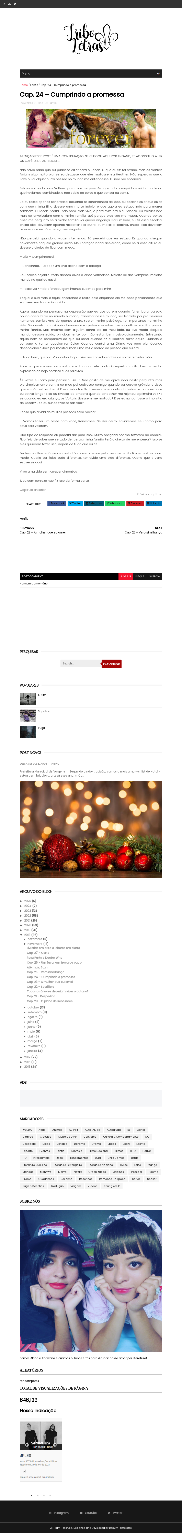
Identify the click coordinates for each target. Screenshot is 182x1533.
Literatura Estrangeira (68, 1165)
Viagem (75, 1186)
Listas (134, 1158)
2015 (27, 1067)
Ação (42, 1130)
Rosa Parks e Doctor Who (44, 958)
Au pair (73, 1130)
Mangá (152, 1165)
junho (31, 1027)
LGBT (98, 1158)
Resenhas (85, 1179)
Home (24, 85)
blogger (126, 576)
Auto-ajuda (92, 1130)
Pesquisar (111, 663)
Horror (147, 1151)
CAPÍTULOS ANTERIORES (42, 161)
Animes (57, 1130)
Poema (153, 1172)
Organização (97, 1172)
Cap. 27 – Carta (38, 953)
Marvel (62, 1172)
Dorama (79, 1144)
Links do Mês (116, 1158)
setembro (34, 1012)
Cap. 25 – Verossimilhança (45, 972)
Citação (28, 1137)
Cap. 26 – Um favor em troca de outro (54, 963)
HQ (25, 1158)
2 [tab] (38, 1495)
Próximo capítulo (149, 494)
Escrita (140, 1144)
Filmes (119, 1151)
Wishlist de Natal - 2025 (39, 764)
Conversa (89, 1137)
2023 (28, 911)
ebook (112, 1144)
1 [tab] (32, 1495)
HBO (133, 1151)
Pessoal (136, 1172)
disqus (139, 576)
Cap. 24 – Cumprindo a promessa (51, 977)
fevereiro (34, 1046)
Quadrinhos (46, 1179)
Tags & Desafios (33, 1186)
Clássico (45, 1137)
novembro (35, 944)
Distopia (62, 1144)
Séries (136, 1179)
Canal (141, 1130)
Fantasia (76, 1151)
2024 (28, 906)
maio (31, 1032)
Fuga (41, 728)
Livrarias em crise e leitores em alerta (53, 948)
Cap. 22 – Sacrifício (40, 987)
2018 (27, 935)
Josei (60, 1158)
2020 (28, 925)
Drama (96, 1144)
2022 (28, 916)
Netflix (78, 1172)
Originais (119, 1172)
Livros (124, 1165)
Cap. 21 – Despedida (41, 996)
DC (147, 1137)
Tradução (57, 1186)
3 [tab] (44, 1495)
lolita (137, 1165)
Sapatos (44, 711)
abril (30, 1036)
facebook (154, 576)
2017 (27, 1057)
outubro (33, 1007)
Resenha (66, 1179)
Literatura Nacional (101, 1165)
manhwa (46, 1172)
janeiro (32, 1051)
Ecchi (126, 1144)
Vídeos (92, 1186)
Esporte (28, 1151)
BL (128, 1130)
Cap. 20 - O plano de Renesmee (50, 1001)
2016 (27, 1062)
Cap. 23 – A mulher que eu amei (50, 982)
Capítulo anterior (33, 490)
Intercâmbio (41, 1158)
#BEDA (27, 1130)
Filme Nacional (98, 1151)
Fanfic (34, 85)
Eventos (44, 1151)
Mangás (28, 1172)
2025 (28, 901)
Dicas (46, 1144)
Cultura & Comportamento (121, 1137)
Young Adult (112, 1186)
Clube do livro (67, 1137)
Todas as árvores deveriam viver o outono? (58, 991)
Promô (27, 1179)
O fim (42, 695)
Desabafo (29, 1144)
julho (31, 1022)
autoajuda (114, 1130)
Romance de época (112, 1179)
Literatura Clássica (35, 1165)
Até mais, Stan (37, 967)
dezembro (35, 939)
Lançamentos (79, 1158)
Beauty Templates (120, 1528)
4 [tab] (50, 1495)
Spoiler (152, 1179)
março (32, 1041)
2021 (27, 921)
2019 (27, 930)
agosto (32, 1017)
